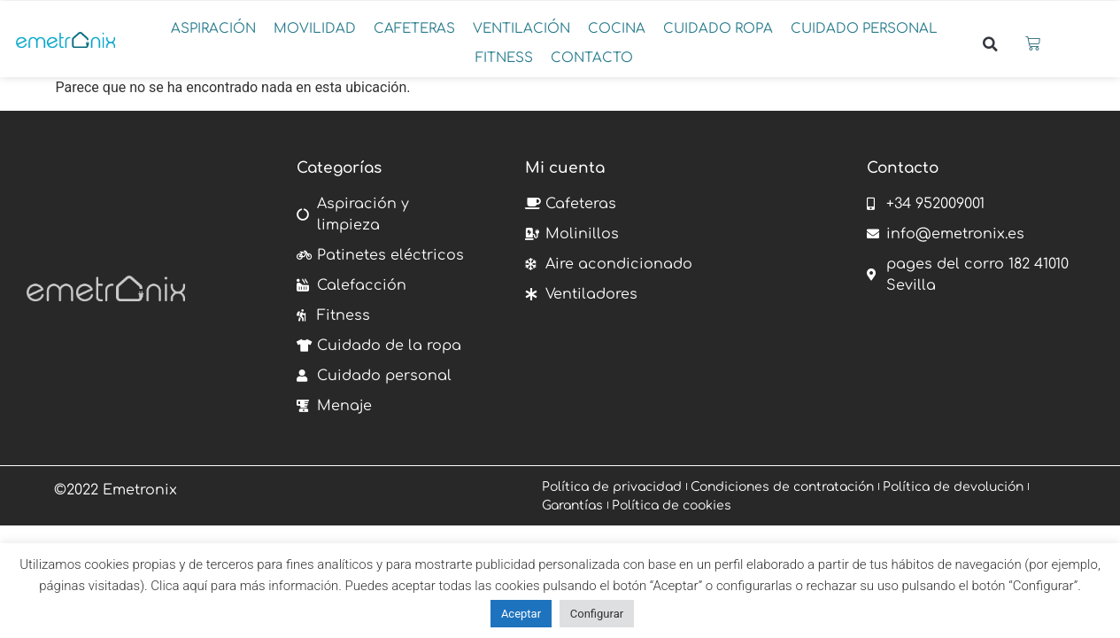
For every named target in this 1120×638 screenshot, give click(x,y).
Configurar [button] (596, 613)
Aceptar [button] (521, 613)
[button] (213, 29)
